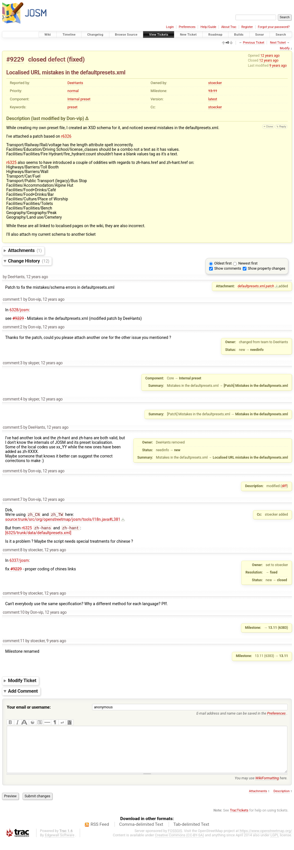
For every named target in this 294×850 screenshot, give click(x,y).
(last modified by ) (58, 118)
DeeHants (75, 83)
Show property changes (266, 268)
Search (280, 34)
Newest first (247, 263)
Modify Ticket (22, 682)
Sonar (259, 34)
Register (247, 27)
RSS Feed (100, 834)
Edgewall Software (59, 845)
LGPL (274, 845)
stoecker (215, 83)
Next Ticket (278, 42)
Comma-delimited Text (141, 834)
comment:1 (13, 299)
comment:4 (13, 399)
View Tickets (158, 34)
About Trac (228, 27)
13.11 (212, 91)
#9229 (15, 59)
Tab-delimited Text (191, 834)
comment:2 (13, 327)
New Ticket (188, 34)
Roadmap (215, 34)
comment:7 (13, 499)
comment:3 (13, 363)
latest (212, 99)
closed (37, 59)
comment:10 (13, 613)
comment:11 (13, 642)
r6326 (66, 136)
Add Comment (23, 692)
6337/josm (19, 561)
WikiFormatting (267, 788)
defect (56, 59)
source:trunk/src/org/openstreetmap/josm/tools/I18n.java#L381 (62, 520)
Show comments (227, 268)
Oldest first (223, 263)
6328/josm (19, 310)
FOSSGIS (175, 840)
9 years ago (278, 66)
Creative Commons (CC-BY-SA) (179, 845)
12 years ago (270, 56)
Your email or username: (29, 708)
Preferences (187, 27)
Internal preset (79, 99)
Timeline (68, 34)
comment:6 (13, 471)
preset (72, 107)
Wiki (47, 34)
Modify (284, 48)
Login (170, 27)
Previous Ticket (253, 42)
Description (281, 801)
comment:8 (13, 551)
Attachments (25, 250)
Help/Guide (208, 27)
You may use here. (261, 788)
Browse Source (126, 34)
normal (73, 91)
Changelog (95, 34)
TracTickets (239, 820)
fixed (76, 59)
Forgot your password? (274, 27)
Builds (239, 34)
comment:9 (13, 594)
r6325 (11, 162)
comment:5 (13, 427)
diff (284, 486)
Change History (28, 261)
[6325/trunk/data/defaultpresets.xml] (38, 534)
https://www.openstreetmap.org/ (266, 840)
